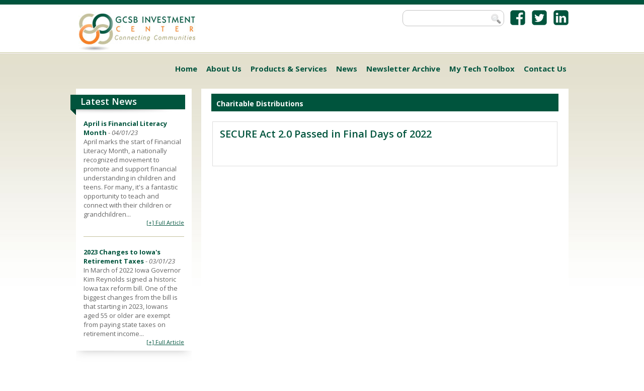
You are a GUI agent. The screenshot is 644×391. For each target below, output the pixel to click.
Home (186, 68)
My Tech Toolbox (482, 68)
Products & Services (289, 68)
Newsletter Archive (403, 68)
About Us (224, 68)
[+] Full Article (165, 222)
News (346, 68)
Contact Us (545, 68)
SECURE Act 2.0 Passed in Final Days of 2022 (326, 134)
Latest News (108, 101)
